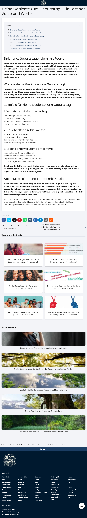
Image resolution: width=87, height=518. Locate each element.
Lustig (37, 490)
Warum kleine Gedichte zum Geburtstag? (25, 33)
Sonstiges (54, 490)
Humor (20, 490)
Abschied (5, 477)
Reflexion (54, 480)
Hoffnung (21, 487)
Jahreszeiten (23, 498)
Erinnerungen (7, 487)
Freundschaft (7, 495)
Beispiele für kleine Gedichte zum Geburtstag (27, 36)
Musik (37, 495)
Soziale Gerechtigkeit (56, 493)
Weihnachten (73, 495)
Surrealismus (72, 480)
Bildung (4, 480)
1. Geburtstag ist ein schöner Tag (25, 39)
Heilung (21, 482)
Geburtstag (6, 500)
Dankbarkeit (6, 482)
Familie (4, 490)
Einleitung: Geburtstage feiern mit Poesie (25, 30)
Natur (37, 498)
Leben (37, 485)
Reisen (53, 482)
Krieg (37, 480)
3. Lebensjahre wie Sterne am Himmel (27, 45)
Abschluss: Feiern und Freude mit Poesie (25, 48)
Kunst (37, 482)
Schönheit (55, 485)
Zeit (69, 498)
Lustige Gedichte (41, 492)
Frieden (5, 498)
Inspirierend (22, 495)
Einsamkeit (6, 485)
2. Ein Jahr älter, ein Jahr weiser (25, 42)
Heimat (21, 485)
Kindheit (21, 500)
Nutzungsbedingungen (10, 514)
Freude (4, 492)
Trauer (70, 487)
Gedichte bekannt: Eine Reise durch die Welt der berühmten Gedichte (50, 227)
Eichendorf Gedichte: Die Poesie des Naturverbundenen (15, 227)
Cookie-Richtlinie (8, 509)
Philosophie (55, 477)
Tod (69, 485)
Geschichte (22, 477)
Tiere (69, 482)
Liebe (37, 487)
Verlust (70, 492)
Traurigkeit (72, 490)
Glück (20, 480)
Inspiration (22, 492)
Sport (53, 500)
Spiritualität (55, 497)
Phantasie (38, 500)
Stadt (70, 477)
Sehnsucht (55, 487)
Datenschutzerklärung (10, 512)
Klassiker (38, 477)
